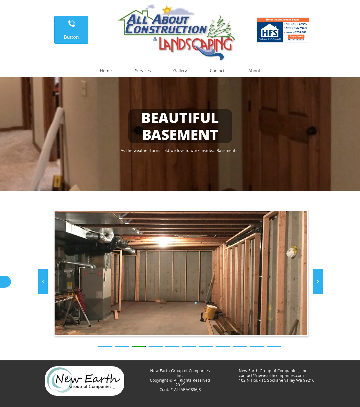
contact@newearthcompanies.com (271, 375)
